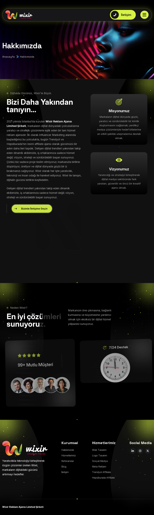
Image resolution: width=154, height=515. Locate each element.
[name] (132, 451)
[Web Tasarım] (99, 450)
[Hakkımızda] (67, 450)
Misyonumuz (119, 111)
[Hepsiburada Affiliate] (103, 478)
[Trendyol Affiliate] (101, 472)
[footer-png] (24, 448)
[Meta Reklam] (99, 467)
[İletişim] (65, 472)
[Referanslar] (67, 461)
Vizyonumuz (119, 169)
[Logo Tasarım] (99, 456)
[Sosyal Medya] (100, 461)
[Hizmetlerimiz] (68, 456)
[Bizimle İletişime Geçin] (32, 215)
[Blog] (63, 467)
